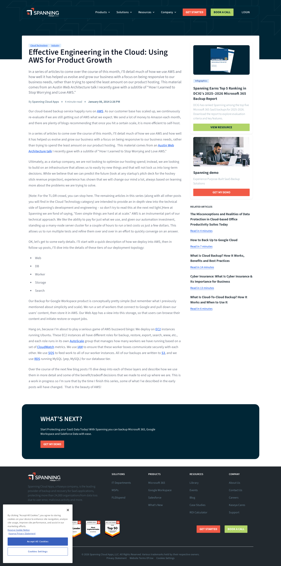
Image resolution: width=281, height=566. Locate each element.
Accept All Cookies (38, 541)
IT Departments (121, 483)
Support (234, 512)
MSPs (115, 490)
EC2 (158, 329)
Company (169, 12)
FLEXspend (118, 498)
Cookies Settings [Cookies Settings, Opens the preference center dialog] (38, 551)
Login (246, 12)
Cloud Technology (39, 45)
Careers (234, 498)
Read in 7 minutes (201, 246)
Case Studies (198, 505)
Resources (146, 12)
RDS (37, 359)
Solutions (124, 12)
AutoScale (77, 341)
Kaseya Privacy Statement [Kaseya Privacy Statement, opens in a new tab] (22, 533)
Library (194, 483)
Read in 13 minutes (202, 288)
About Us (234, 483)
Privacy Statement (116, 558)
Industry (55, 45)
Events (194, 490)
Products (103, 12)
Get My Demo (221, 192)
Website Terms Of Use (141, 558)
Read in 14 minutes (202, 267)
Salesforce (154, 498)
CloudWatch (45, 347)
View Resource (221, 127)
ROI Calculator (198, 512)
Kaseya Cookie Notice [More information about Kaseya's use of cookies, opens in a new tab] (19, 530)
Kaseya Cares (237, 505)
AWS (100, 111)
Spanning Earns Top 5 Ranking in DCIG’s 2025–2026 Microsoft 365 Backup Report (219, 93)
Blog (192, 498)
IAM (80, 347)
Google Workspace (160, 490)
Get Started (194, 12)
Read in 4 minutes (201, 231)
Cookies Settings (165, 558)
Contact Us (235, 490)
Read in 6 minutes (201, 309)
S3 (163, 353)
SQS (51, 353)
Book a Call (222, 12)
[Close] (68, 510)
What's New (155, 505)
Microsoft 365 (156, 483)
